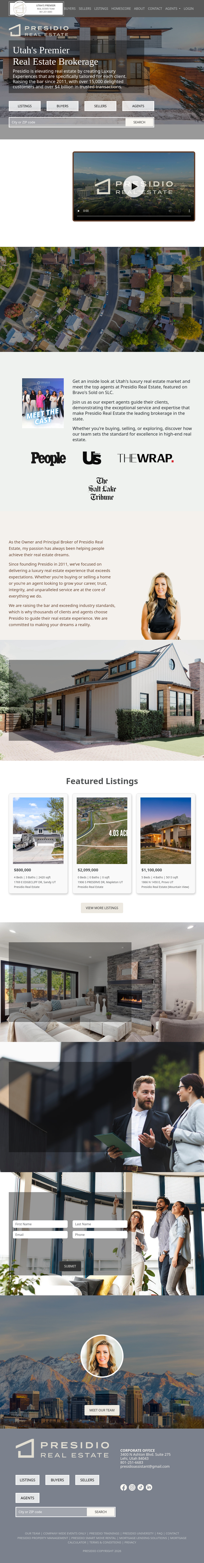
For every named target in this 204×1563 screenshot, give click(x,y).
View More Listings (102, 908)
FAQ (160, 1533)
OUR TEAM (32, 1533)
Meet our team (102, 1410)
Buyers (70, 8)
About (139, 8)
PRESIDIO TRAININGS (104, 1533)
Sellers (85, 8)
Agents (138, 106)
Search (139, 122)
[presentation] (70, 1249)
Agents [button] (171, 8)
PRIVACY (130, 1542)
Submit (70, 1266)
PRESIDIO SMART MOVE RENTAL (93, 1538)
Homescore (121, 8)
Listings (101, 8)
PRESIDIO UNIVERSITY (138, 1533)
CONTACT (172, 1533)
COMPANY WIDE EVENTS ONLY (64, 1533)
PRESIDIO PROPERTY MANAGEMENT (43, 1538)
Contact (155, 8)
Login (189, 8)
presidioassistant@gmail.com (145, 1466)
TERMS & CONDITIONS (105, 1542)
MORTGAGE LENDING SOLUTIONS (143, 1538)
